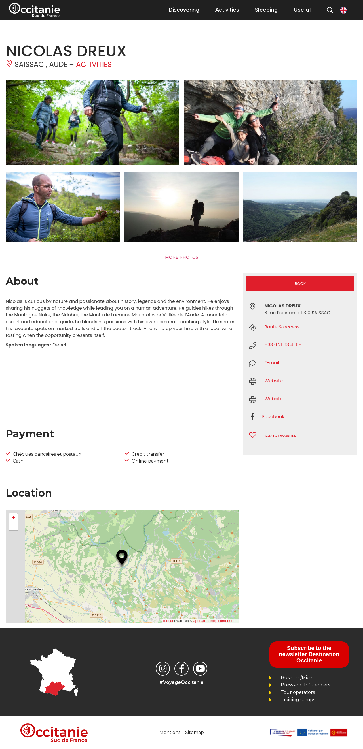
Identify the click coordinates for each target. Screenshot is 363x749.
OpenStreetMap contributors (215, 621)
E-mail (271, 362)
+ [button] (13, 517)
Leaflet (168, 621)
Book (300, 283)
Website (273, 380)
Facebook (273, 416)
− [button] (13, 526)
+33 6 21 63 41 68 (282, 344)
